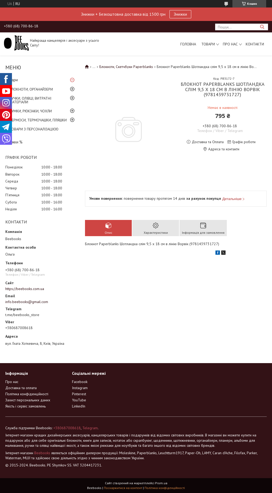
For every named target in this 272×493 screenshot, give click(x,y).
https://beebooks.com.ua (24, 288)
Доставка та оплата (21, 387)
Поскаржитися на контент (123, 488)
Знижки (180, 14)
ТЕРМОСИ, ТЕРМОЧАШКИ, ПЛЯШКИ (38, 120)
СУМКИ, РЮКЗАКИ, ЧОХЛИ (30, 111)
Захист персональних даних (27, 400)
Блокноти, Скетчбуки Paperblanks (126, 67)
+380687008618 (67, 428)
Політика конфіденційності (26, 394)
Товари (208, 44)
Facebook (79, 381)
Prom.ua (161, 483)
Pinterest (79, 394)
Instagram (80, 387)
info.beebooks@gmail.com (26, 301)
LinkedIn (78, 406)
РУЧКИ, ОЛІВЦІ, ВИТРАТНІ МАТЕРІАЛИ (30, 100)
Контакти (255, 44)
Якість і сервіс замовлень (25, 406)
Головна (188, 44)
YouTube (79, 400)
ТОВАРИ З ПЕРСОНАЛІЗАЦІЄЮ (33, 129)
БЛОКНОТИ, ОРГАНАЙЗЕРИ (31, 89)
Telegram (90, 428)
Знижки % (14, 141)
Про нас (230, 44)
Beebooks (42, 452)
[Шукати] (262, 27)
